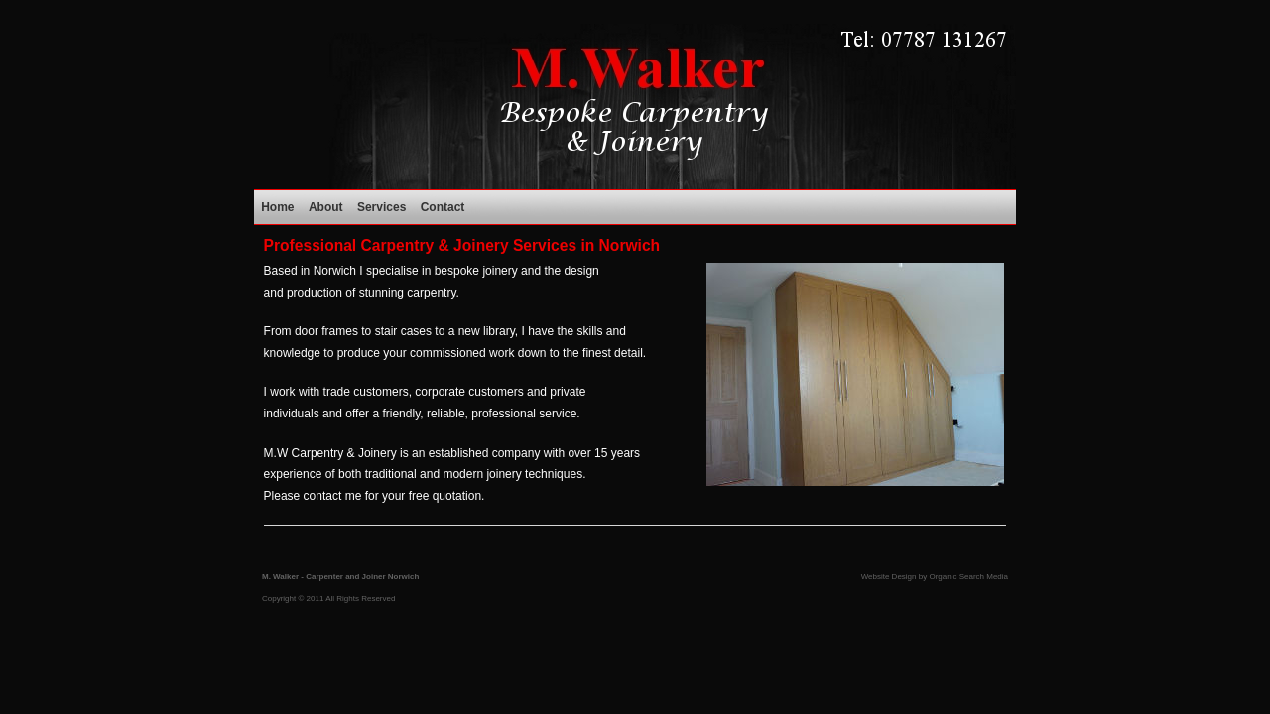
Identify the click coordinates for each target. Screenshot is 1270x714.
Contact (443, 207)
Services (381, 207)
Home (277, 207)
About (326, 207)
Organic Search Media (968, 576)
